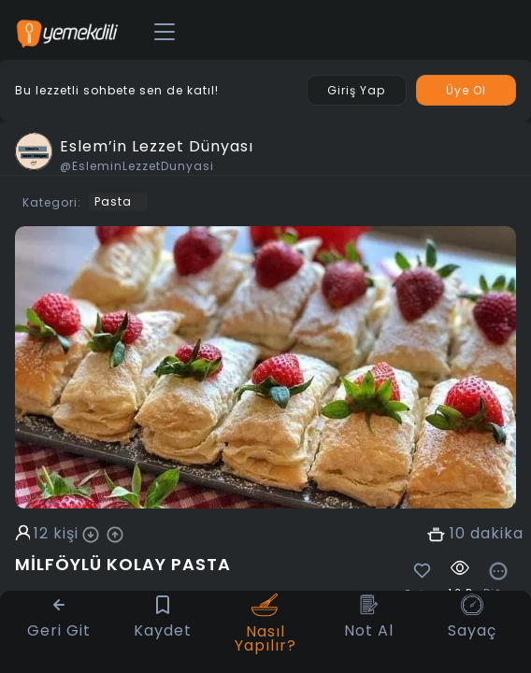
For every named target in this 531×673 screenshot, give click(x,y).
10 (458, 533)
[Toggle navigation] (164, 33)
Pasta (113, 201)
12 (41, 533)
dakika (497, 533)
